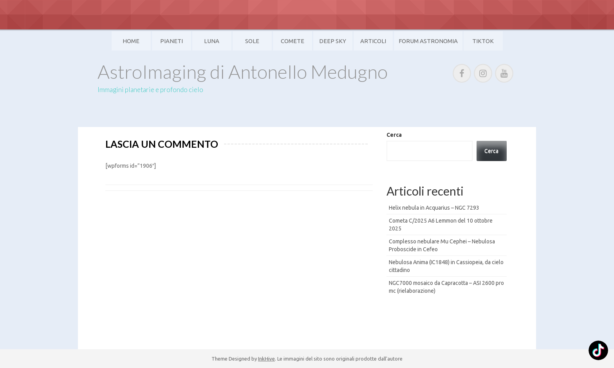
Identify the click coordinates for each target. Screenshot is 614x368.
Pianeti (171, 41)
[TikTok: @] (598, 351)
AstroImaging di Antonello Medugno (243, 71)
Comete (292, 41)
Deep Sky (332, 41)
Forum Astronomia (428, 41)
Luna (211, 41)
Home (131, 41)
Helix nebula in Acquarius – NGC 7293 (434, 208)
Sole (252, 41)
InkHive (266, 358)
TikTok (483, 41)
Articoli (373, 41)
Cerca (394, 135)
